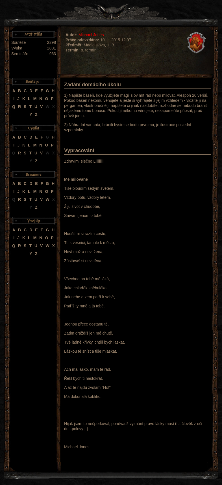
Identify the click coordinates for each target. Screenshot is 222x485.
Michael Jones (91, 35)
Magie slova (94, 45)
